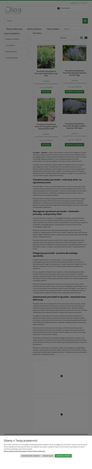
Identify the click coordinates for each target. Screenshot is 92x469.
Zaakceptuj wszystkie (63, 456)
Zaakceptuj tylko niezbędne (31, 456)
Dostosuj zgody (48, 456)
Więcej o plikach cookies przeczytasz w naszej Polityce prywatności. (24, 451)
